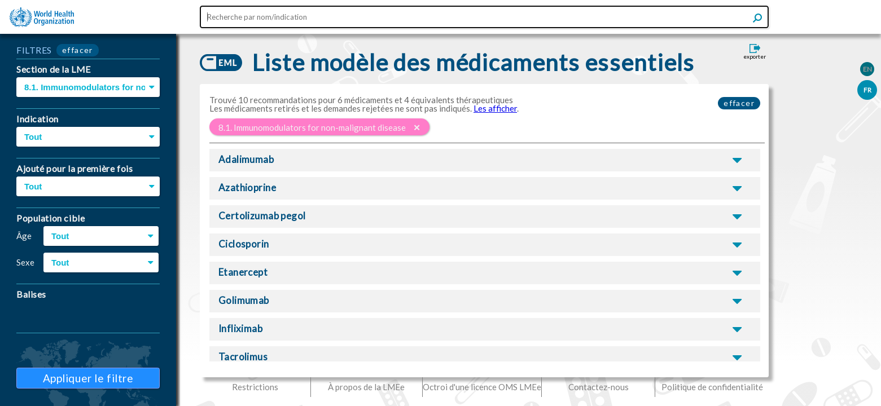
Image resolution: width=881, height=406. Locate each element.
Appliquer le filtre (88, 378)
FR (867, 90)
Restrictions (255, 387)
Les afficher (495, 108)
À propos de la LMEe (366, 387)
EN (867, 69)
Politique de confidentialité (712, 387)
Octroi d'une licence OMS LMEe (482, 387)
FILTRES (34, 50)
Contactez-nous (598, 387)
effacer (77, 50)
